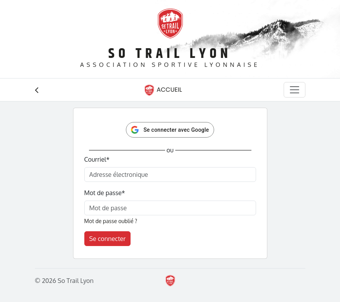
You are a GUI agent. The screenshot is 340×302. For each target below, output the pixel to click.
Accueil (162, 90)
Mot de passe (104, 193)
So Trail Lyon (170, 54)
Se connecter (107, 239)
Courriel (97, 159)
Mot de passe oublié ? (110, 221)
